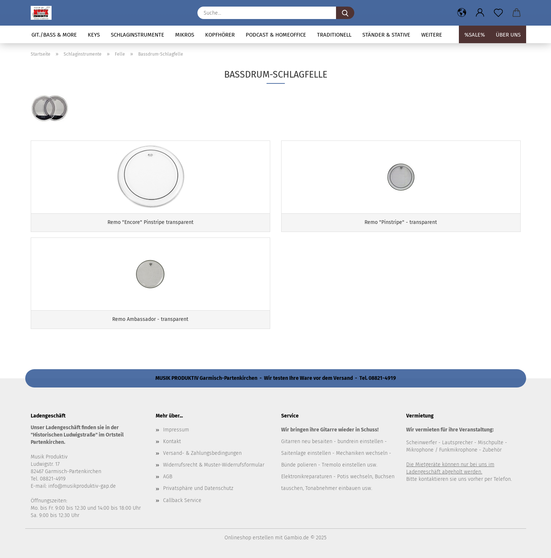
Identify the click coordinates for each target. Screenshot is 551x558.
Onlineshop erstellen (248, 538)
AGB (167, 476)
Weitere (431, 34)
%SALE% (474, 34)
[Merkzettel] (498, 13)
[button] (462, 13)
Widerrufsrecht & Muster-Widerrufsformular (213, 465)
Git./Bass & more (54, 34)
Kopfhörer (220, 34)
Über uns (508, 34)
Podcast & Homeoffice (276, 34)
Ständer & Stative (386, 34)
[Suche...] (345, 13)
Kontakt (172, 441)
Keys (94, 34)
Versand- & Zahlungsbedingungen (202, 453)
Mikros (184, 34)
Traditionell (334, 34)
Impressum (176, 430)
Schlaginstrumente (137, 34)
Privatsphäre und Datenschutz (198, 488)
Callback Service (182, 500)
